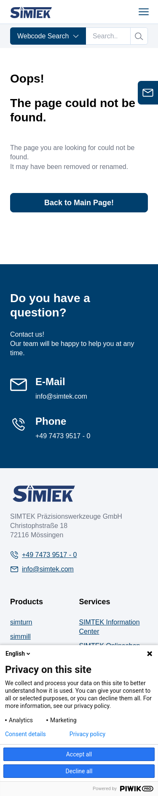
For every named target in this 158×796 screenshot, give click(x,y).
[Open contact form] (148, 93)
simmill (20, 636)
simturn (21, 622)
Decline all (79, 771)
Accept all (79, 754)
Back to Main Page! (79, 202)
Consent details (25, 734)
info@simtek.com (61, 396)
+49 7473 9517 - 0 (62, 436)
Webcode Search (48, 36)
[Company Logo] (44, 493)
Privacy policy (87, 734)
